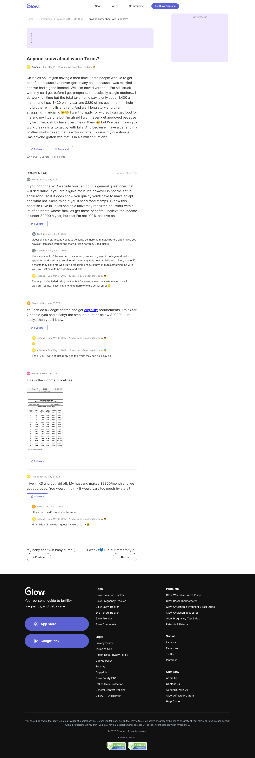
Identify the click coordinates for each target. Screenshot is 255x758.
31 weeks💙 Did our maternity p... (111, 550)
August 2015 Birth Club (70, 18)
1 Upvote (37, 223)
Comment (62, 149)
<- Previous (39, 557)
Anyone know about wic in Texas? (108, 18)
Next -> (125, 557)
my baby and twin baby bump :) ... (53, 550)
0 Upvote (37, 149)
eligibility (91, 310)
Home (30, 18)
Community (45, 18)
